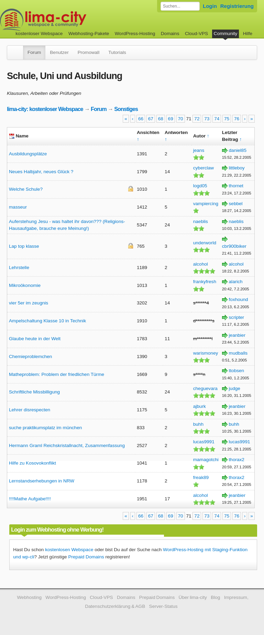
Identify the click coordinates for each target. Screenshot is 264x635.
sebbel (236, 203)
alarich (236, 281)
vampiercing (205, 203)
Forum (34, 52)
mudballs (238, 353)
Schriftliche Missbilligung (34, 391)
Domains (170, 33)
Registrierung (237, 6)
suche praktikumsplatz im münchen (45, 427)
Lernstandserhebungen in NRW (41, 480)
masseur (18, 207)
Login (210, 6)
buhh (198, 424)
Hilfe (247, 33)
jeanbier (237, 335)
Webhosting (29, 597)
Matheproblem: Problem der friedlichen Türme (56, 374)
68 (160, 118)
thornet (236, 185)
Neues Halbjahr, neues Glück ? (41, 171)
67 (150, 118)
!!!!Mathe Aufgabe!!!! (30, 498)
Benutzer (59, 52)
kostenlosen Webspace (69, 549)
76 (236, 118)
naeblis (200, 221)
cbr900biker (234, 246)
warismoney (205, 353)
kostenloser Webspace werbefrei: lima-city (69, 20)
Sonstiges (126, 109)
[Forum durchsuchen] (180, 6)
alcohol (200, 264)
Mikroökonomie (25, 285)
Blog (215, 597)
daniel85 (237, 150)
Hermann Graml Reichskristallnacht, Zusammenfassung (67, 445)
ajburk (199, 406)
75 (226, 118)
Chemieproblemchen (30, 356)
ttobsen (236, 370)
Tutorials (117, 52)
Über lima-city (193, 597)
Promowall (88, 52)
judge (234, 388)
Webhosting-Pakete (88, 33)
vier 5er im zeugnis (28, 302)
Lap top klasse (24, 246)
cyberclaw (203, 167)
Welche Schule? (26, 189)
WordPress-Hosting (135, 33)
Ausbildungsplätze (28, 153)
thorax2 (236, 459)
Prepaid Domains (86, 556)
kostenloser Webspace (39, 33)
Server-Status (163, 606)
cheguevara (205, 388)
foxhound (238, 299)
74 (216, 118)
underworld (204, 242)
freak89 (201, 477)
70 (180, 118)
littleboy (237, 167)
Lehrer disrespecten (29, 409)
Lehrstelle (19, 267)
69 (170, 118)
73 (206, 118)
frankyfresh (204, 281)
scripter (236, 317)
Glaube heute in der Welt (34, 338)
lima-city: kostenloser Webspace (45, 109)
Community (226, 33)
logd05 (200, 185)
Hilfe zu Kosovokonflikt (32, 463)
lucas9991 (203, 441)
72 (196, 118)
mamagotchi (206, 459)
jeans (199, 150)
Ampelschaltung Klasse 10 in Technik (47, 320)
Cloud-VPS (196, 33)
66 (140, 118)
